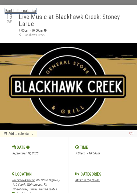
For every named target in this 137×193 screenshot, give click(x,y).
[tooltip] (45, 30)
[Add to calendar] (18, 133)
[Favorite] (131, 134)
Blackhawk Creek (23, 180)
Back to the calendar (20, 11)
